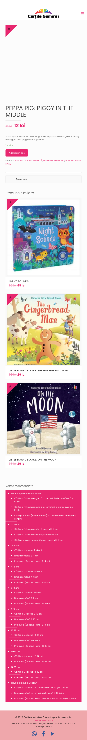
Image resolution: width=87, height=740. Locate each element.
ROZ (68, 160)
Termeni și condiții (43, 720)
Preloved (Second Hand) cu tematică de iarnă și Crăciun (45, 698)
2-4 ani (15, 545)
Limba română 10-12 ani (27, 640)
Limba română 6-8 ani (26, 598)
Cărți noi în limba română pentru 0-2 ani (36, 534)
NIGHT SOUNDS (19, 281)
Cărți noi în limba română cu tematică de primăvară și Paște (43, 508)
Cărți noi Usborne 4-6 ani (28, 571)
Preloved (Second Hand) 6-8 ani (32, 603)
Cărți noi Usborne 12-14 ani (28, 656)
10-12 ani (15, 630)
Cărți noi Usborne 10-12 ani (28, 635)
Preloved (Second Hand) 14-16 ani (32, 677)
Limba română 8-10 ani (26, 619)
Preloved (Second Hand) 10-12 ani (32, 646)
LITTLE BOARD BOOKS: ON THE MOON (32, 460)
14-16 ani (15, 667)
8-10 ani (15, 609)
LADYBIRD (48, 160)
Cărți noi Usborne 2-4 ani (28, 550)
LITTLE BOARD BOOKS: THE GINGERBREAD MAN (38, 370)
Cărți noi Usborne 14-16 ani (28, 671)
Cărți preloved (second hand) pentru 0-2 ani (38, 540)
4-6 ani (15, 566)
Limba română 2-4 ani (26, 555)
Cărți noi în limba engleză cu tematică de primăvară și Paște (43, 500)
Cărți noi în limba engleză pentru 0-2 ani (36, 529)
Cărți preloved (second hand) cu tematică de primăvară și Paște (45, 517)
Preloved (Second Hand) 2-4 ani (32, 561)
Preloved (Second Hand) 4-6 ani (32, 582)
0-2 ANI (19, 160)
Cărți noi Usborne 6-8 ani (28, 592)
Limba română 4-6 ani (26, 576)
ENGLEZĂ (37, 160)
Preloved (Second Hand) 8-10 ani (32, 624)
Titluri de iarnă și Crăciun (24, 682)
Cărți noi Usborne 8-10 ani (28, 613)
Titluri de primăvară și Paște (26, 493)
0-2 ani (15, 524)
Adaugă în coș (17, 153)
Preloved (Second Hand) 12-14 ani (32, 661)
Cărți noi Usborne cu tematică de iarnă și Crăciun (41, 687)
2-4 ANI (28, 160)
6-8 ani (15, 587)
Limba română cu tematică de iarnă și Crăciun (39, 693)
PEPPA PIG (59, 160)
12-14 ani (15, 651)
